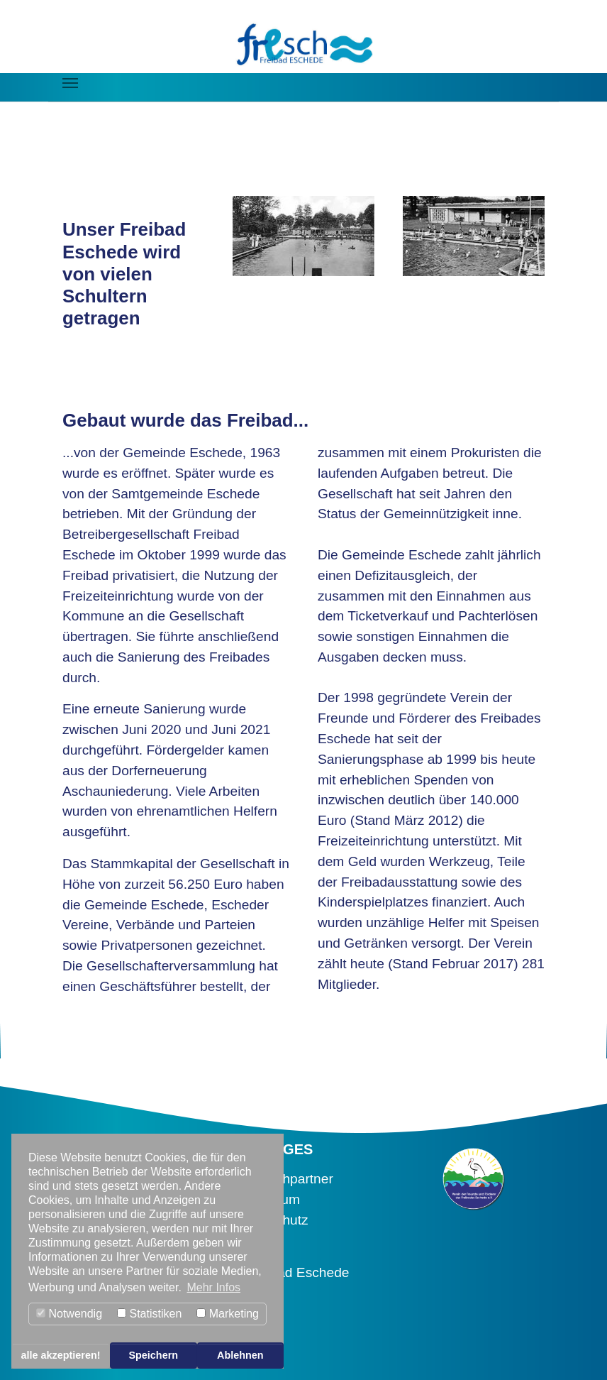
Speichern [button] (153, 1355)
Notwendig (69, 1314)
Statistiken (149, 1314)
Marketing (227, 1314)
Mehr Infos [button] (213, 1287)
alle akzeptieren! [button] (61, 1355)
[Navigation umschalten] (70, 83)
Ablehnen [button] (240, 1355)
